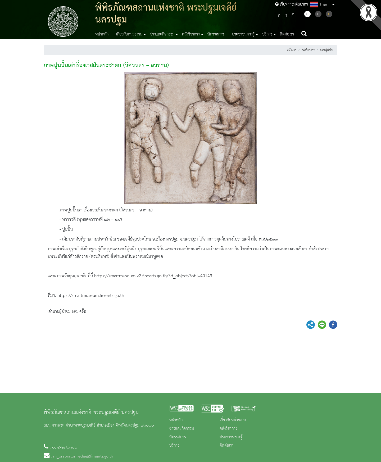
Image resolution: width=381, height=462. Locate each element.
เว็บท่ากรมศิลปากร (291, 4)
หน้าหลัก (101, 34)
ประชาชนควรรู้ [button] (243, 34)
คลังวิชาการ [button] (191, 34)
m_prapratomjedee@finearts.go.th (83, 456)
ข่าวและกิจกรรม (181, 429)
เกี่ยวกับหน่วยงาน (233, 420)
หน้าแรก (291, 50)
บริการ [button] (267, 34)
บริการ (174, 446)
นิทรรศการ (215, 34)
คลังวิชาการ (308, 50)
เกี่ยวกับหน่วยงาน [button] (129, 34)
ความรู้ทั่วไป (326, 50)
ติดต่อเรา (287, 34)
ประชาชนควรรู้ (231, 437)
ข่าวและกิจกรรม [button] (162, 34)
